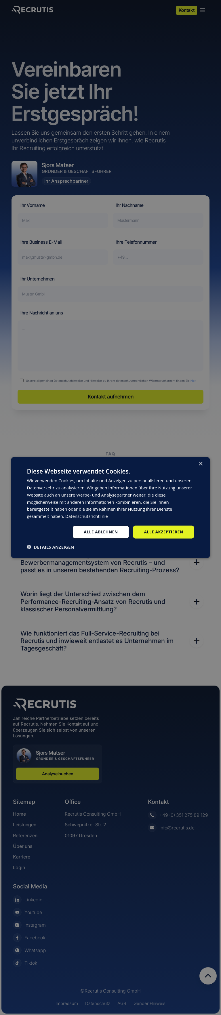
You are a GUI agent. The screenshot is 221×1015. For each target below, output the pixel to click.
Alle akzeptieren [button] (163, 532)
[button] (50, 546)
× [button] (201, 464)
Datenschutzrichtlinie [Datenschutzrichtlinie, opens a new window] (86, 516)
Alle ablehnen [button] (101, 532)
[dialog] (110, 507)
